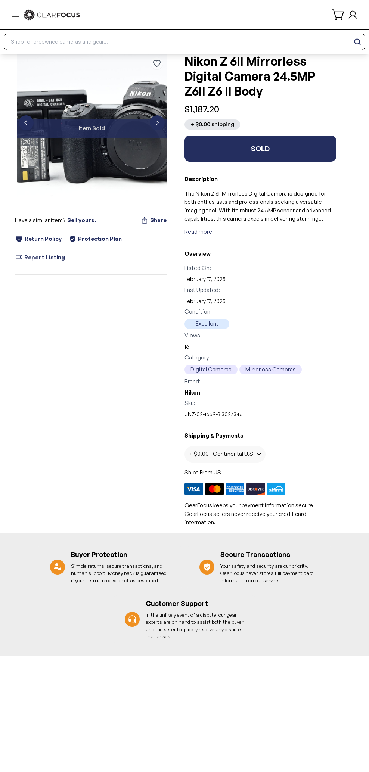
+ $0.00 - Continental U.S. (225, 453)
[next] (157, 122)
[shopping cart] (338, 14)
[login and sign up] (353, 15)
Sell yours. (81, 220)
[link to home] (52, 15)
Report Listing (40, 257)
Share (154, 220)
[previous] (26, 122)
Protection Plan (95, 238)
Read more (198, 231)
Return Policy (38, 239)
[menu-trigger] (15, 14)
